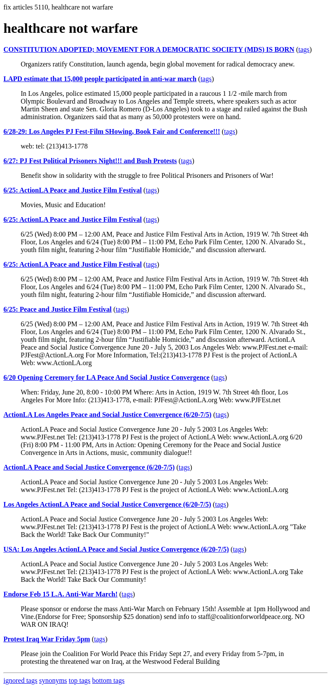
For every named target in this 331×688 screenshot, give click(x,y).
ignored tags (20, 680)
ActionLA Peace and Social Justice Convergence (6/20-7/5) (89, 467)
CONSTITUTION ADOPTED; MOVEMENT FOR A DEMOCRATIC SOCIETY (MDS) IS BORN (148, 49)
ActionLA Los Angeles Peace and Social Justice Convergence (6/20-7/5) (107, 414)
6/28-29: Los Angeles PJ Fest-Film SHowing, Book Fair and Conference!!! (111, 131)
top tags (80, 680)
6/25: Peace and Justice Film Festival (57, 309)
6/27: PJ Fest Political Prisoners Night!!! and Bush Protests (90, 160)
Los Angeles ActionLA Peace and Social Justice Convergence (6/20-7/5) (107, 504)
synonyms (53, 680)
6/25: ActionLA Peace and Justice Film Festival (72, 190)
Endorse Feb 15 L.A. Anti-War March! (60, 594)
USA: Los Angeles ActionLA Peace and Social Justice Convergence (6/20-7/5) (116, 549)
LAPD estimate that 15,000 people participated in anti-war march (100, 78)
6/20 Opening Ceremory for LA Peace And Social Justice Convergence (106, 377)
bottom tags (108, 680)
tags (303, 49)
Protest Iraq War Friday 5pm (46, 639)
